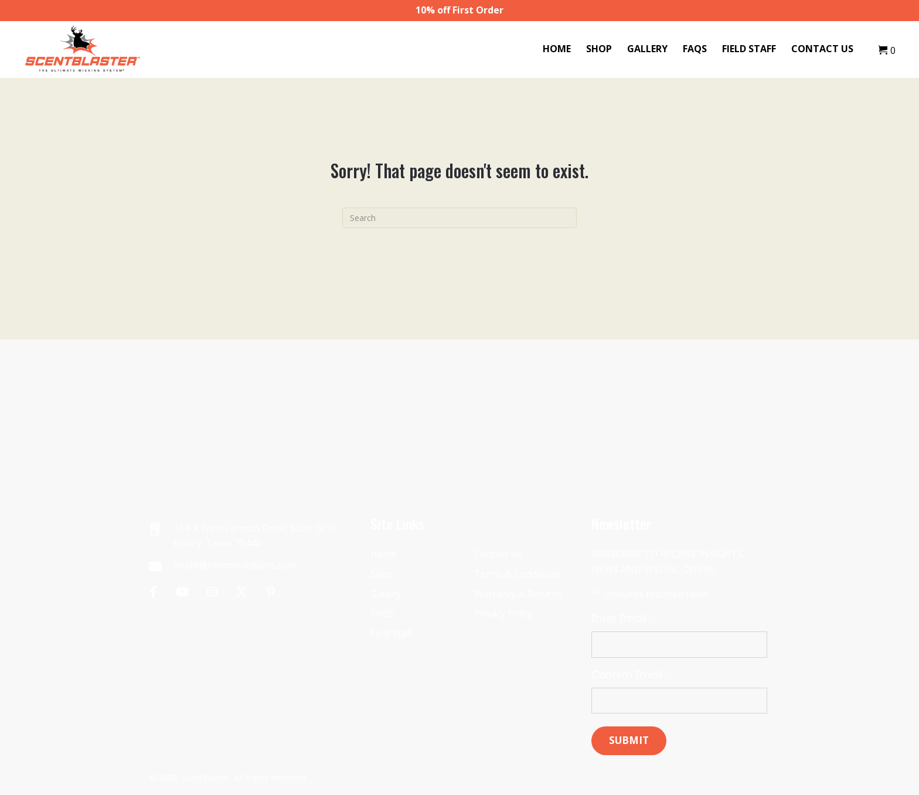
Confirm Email (629, 675)
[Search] (459, 218)
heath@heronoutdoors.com (234, 565)
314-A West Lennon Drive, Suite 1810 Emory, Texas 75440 (254, 536)
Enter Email (621, 618)
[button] (153, 592)
